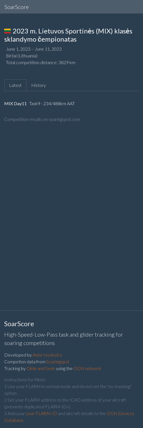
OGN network (87, 368)
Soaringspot (57, 361)
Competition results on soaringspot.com (42, 119)
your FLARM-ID (41, 413)
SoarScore (17, 6)
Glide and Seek (40, 368)
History (38, 85)
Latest (15, 85)
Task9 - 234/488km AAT (51, 103)
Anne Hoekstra (47, 354)
